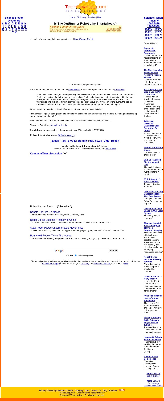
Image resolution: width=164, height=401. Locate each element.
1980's (148, 35)
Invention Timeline (102, 263)
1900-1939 (153, 26)
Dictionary (81, 17)
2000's (148, 38)
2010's (158, 38)
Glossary (85, 263)
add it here (111, 148)
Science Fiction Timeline (153, 19)
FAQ (105, 390)
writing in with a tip (58, 125)
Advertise (113, 390)
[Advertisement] (14, 84)
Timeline (92, 17)
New (99, 17)
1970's (158, 32)
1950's (158, 29)
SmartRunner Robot (83, 39)
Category (79, 390)
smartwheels (74, 89)
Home (72, 17)
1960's (148, 32)
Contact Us (96, 390)
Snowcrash (119, 89)
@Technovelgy (66, 135)
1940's (148, 29)
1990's (158, 35)
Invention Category (51, 263)
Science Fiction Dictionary (14, 19)
